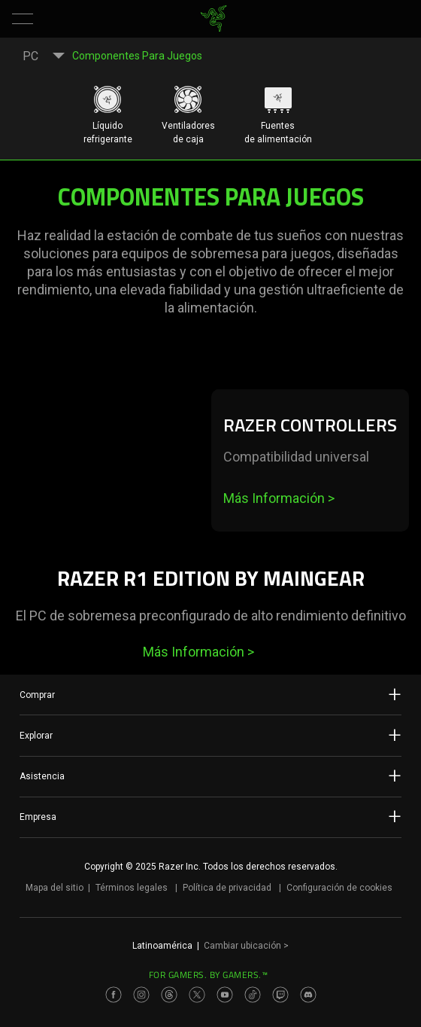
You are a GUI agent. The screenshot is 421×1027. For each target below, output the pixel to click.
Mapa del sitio (54, 887)
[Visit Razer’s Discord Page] (308, 995)
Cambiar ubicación (246, 945)
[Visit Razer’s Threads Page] (169, 995)
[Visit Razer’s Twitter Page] (197, 995)
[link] (214, 19)
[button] (22, 19)
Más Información (279, 498)
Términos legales (131, 887)
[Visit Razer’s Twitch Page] (280, 995)
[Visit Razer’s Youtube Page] (225, 995)
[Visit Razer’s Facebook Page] (113, 995)
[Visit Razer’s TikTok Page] (252, 995)
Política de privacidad (227, 887)
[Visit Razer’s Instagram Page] (141, 995)
